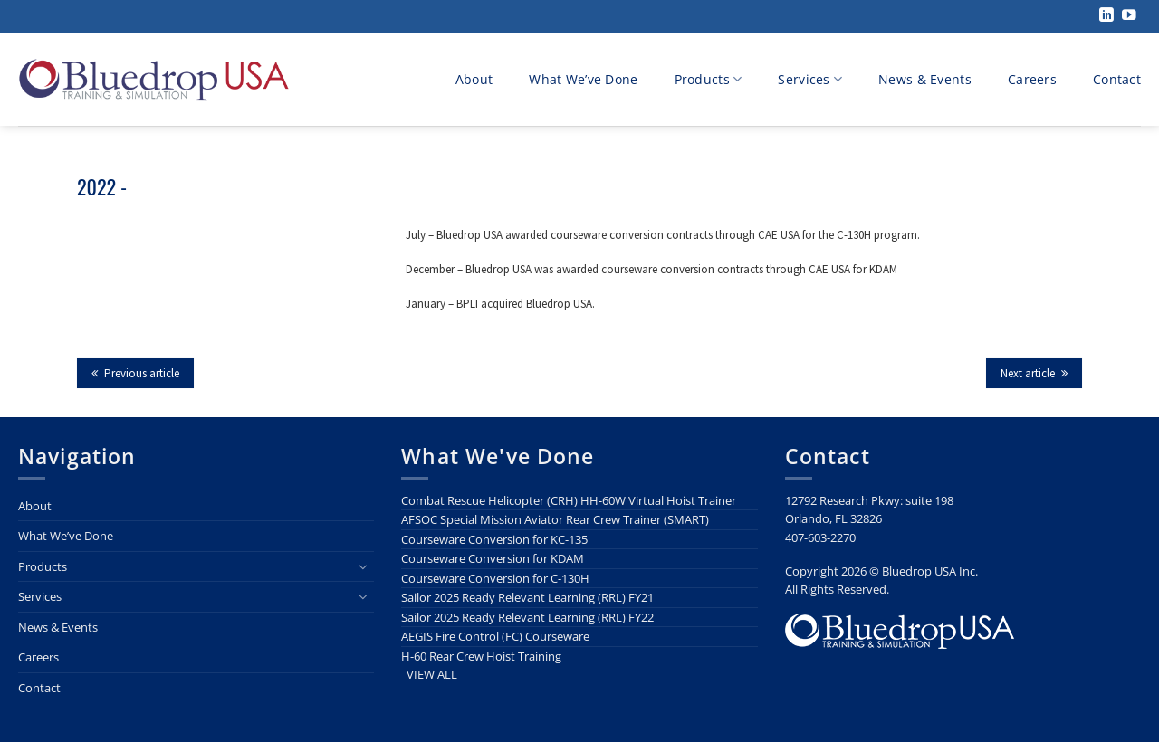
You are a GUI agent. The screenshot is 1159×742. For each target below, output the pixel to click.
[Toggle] (363, 566)
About (474, 79)
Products (708, 80)
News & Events (925, 79)
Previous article (135, 373)
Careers (1032, 79)
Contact (1117, 79)
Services (810, 80)
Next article (1034, 373)
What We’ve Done (583, 79)
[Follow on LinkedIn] (1106, 16)
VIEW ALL (432, 674)
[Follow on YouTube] (1129, 16)
